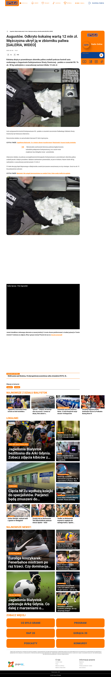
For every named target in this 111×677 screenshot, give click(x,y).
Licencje (81, 663)
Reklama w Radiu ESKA (60, 667)
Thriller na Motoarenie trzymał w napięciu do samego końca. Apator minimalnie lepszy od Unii (67, 520)
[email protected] (56, 335)
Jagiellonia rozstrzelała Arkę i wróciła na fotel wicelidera (18, 410)
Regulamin (81, 662)
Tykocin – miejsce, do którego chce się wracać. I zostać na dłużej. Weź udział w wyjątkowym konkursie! (42, 412)
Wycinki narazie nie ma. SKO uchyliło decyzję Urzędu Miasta (67, 437)
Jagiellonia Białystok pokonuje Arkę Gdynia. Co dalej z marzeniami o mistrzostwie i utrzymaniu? (30, 602)
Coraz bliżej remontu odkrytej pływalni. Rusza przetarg (67, 499)
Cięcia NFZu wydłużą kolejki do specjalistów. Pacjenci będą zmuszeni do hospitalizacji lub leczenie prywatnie (30, 493)
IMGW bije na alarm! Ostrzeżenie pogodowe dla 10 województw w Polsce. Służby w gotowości (67, 479)
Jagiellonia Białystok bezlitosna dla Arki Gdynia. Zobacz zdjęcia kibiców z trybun (30, 451)
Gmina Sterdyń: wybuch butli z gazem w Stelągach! (18, 519)
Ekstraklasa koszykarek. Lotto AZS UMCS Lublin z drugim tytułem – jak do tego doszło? (67, 588)
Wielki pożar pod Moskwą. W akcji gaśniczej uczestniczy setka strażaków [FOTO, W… (37, 376)
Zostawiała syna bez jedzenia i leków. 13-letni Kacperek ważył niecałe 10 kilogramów (67, 411)
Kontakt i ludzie (59, 662)
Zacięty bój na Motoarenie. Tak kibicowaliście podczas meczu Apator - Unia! (43, 520)
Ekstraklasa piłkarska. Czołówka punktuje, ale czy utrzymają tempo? (67, 609)
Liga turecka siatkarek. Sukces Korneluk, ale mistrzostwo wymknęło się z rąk (67, 546)
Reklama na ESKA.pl (60, 665)
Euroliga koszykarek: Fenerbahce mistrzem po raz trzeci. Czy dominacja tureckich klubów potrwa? (30, 560)
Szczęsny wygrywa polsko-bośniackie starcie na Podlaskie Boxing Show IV (92, 411)
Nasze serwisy (55, 672)
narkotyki (17, 387)
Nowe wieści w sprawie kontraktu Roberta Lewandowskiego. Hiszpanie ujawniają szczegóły (67, 567)
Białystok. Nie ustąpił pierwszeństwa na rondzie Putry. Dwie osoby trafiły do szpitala (43, 173)
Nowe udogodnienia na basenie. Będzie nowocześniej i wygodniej (67, 458)
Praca (57, 663)
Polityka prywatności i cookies (85, 665)
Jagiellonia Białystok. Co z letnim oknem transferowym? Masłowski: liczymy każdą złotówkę (46, 142)
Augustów (9, 387)
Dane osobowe (82, 667)
